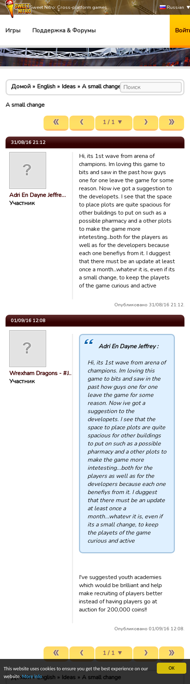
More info (32, 676)
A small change (101, 86)
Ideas (69, 86)
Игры (12, 31)
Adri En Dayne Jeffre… (37, 195)
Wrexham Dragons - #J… (41, 373)
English (46, 86)
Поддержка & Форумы (64, 31)
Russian (172, 7)
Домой (21, 86)
